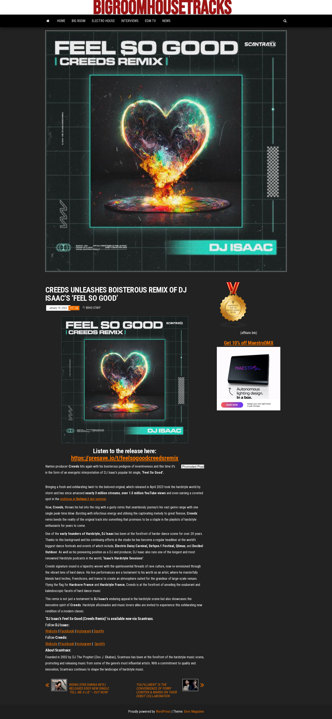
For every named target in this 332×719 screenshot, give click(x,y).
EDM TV (150, 21)
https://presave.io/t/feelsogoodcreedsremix (124, 458)
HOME (61, 21)
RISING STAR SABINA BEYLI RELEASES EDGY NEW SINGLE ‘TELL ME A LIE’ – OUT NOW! (89, 688)
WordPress (163, 711)
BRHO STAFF (93, 307)
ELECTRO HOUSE (103, 21)
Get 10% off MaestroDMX (248, 343)
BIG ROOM (78, 21)
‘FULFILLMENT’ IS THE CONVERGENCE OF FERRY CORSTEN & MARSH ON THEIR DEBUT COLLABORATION (156, 690)
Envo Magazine (194, 711)
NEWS (166, 21)
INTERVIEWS (129, 21)
